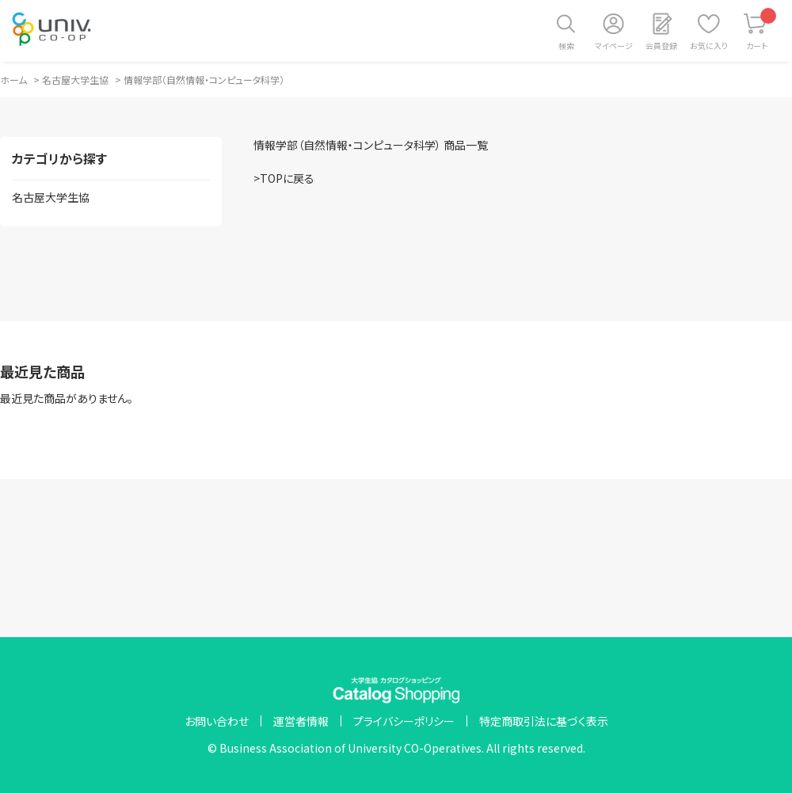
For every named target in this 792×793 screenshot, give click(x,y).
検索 (566, 45)
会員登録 (661, 45)
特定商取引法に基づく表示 (543, 721)
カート (761, 29)
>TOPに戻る (283, 178)
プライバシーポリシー (404, 721)
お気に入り (709, 45)
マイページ (614, 45)
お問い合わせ (217, 721)
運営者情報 (301, 721)
